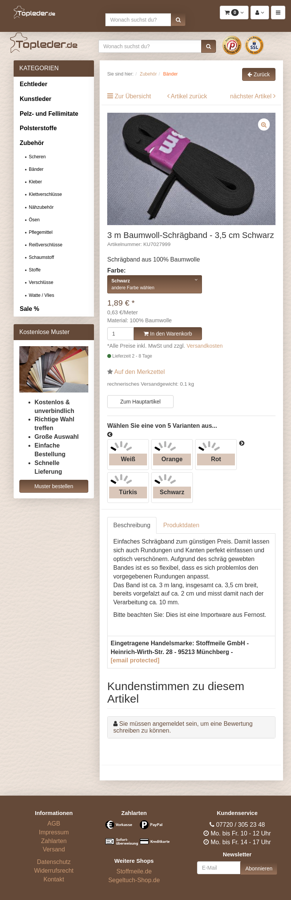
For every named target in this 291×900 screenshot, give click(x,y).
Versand (54, 849)
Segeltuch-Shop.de (134, 880)
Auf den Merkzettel (139, 372)
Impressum (54, 832)
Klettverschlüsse (45, 194)
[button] (178, 19)
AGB (53, 823)
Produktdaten (181, 525)
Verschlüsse (41, 282)
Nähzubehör (41, 207)
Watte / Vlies (41, 295)
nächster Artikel (251, 96)
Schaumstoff (41, 257)
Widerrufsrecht (54, 870)
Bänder (36, 169)
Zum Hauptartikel (140, 402)
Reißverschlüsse (46, 244)
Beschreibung (131, 525)
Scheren (37, 156)
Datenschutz (54, 862)
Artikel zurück (189, 96)
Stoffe (35, 270)
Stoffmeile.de (134, 871)
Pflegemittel (41, 232)
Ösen (34, 219)
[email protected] (135, 660)
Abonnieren (258, 868)
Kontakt (54, 879)
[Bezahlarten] (134, 836)
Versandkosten (205, 346)
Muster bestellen (54, 486)
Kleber (35, 181)
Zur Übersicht (132, 96)
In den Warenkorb (168, 334)
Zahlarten (54, 841)
